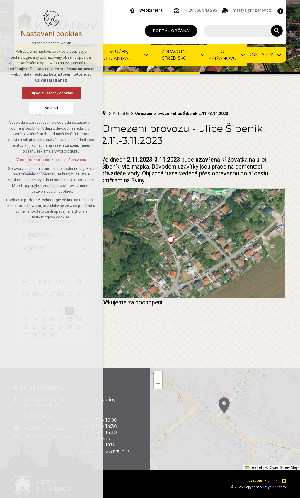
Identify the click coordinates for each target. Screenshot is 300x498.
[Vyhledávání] (277, 31)
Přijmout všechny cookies (36, 93)
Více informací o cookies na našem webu (36, 159)
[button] (230, 410)
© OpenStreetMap (282, 467)
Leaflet (253, 467)
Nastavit (37, 108)
